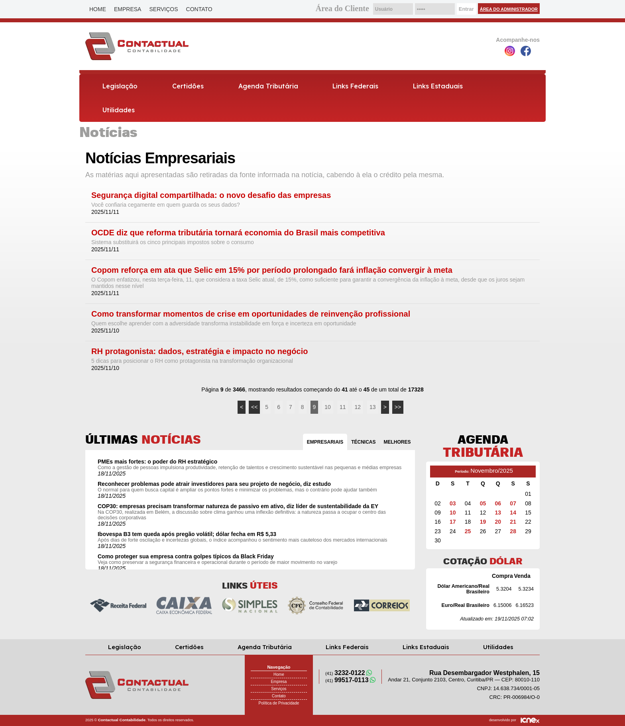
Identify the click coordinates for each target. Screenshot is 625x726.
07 (513, 503)
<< (254, 407)
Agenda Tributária (268, 86)
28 (513, 531)
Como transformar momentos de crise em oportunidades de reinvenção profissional (250, 314)
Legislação (120, 86)
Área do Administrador (509, 9)
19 (483, 522)
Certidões (188, 86)
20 (498, 522)
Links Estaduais (438, 86)
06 (498, 503)
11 (343, 407)
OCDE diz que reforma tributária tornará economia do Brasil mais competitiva (238, 233)
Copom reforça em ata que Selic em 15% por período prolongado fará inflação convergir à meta (271, 270)
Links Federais (355, 86)
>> (398, 407)
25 (468, 531)
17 (453, 522)
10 (327, 407)
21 (513, 522)
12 (357, 407)
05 (483, 503)
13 (372, 407)
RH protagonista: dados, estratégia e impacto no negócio (199, 351)
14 (513, 512)
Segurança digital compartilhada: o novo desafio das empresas (211, 195)
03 (453, 503)
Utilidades (118, 110)
